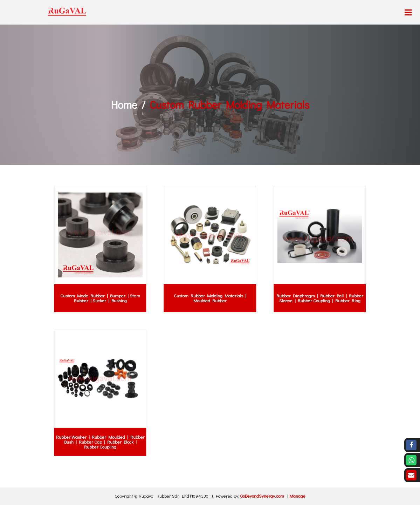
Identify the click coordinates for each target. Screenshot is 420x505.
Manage (297, 496)
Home (124, 105)
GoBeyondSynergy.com (262, 496)
